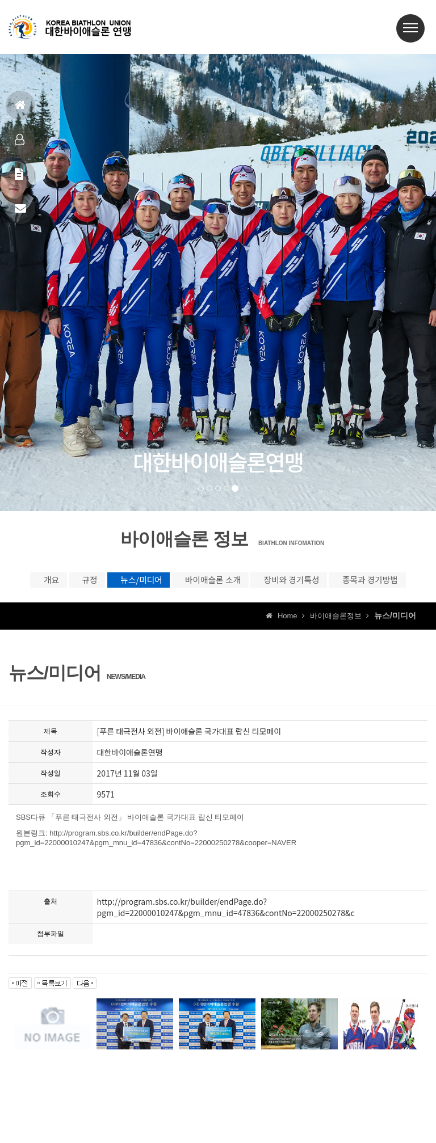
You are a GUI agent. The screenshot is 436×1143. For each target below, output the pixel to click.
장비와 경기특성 (382, 583)
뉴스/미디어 (174, 583)
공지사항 (19, 178)
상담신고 (20, 213)
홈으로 (20, 109)
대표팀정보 (19, 144)
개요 (32, 583)
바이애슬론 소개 (274, 583)
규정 (95, 583)
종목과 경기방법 (218, 607)
